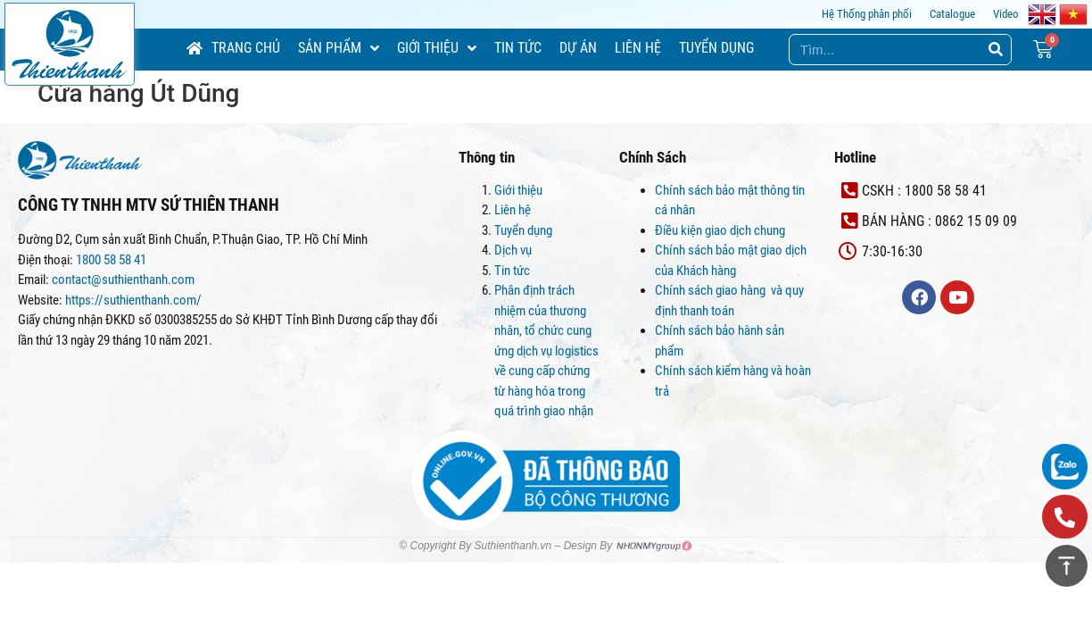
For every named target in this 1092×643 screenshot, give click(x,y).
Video (1006, 14)
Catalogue (952, 14)
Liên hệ (512, 210)
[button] (1065, 517)
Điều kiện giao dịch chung (720, 230)
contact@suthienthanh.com (121, 279)
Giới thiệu (518, 190)
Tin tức (512, 271)
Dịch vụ (513, 250)
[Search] (995, 49)
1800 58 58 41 (112, 260)
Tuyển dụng (523, 230)
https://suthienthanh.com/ (133, 300)
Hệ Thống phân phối (867, 14)
